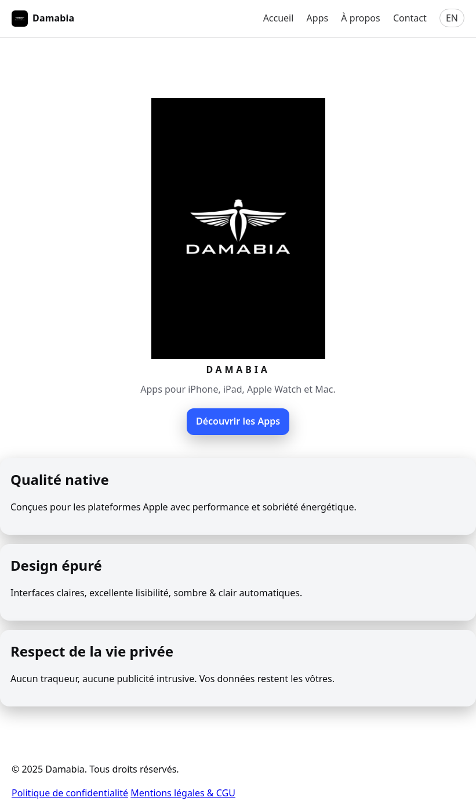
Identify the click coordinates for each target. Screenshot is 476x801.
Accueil (278, 18)
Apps (318, 18)
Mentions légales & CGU (182, 792)
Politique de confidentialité (70, 792)
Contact (410, 18)
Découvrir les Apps (238, 421)
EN (452, 18)
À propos (360, 18)
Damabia (43, 18)
